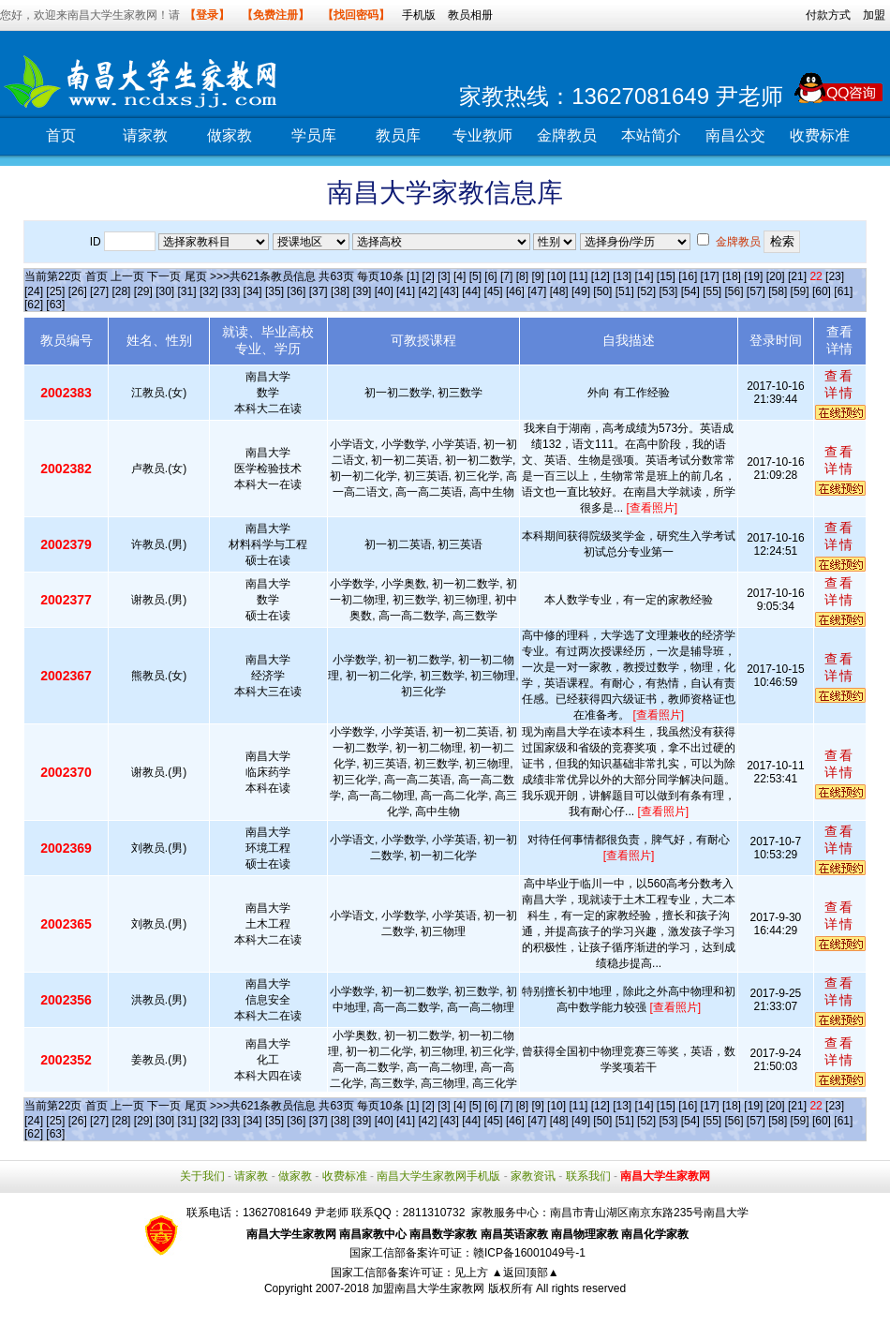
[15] (666, 276)
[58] (777, 291)
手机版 (419, 15)
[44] (471, 291)
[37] (318, 291)
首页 (61, 135)
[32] (209, 291)
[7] (506, 276)
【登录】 (207, 15)
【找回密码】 (356, 15)
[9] (537, 276)
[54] (690, 291)
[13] (622, 276)
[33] (230, 291)
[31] (187, 291)
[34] (253, 291)
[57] (756, 291)
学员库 (313, 135)
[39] (361, 291)
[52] (646, 291)
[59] (800, 291)
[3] (444, 276)
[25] (55, 291)
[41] (405, 291)
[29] (143, 291)
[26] (77, 291)
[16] (687, 276)
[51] (625, 291)
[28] (120, 291)
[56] (734, 291)
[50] (602, 291)
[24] (33, 291)
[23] (834, 276)
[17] (710, 276)
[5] (475, 276)
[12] (600, 276)
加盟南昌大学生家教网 (428, 1288)
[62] (33, 304)
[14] (644, 276)
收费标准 (820, 135)
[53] (668, 291)
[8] (522, 276)
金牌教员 (567, 135)
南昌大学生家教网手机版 (438, 1176)
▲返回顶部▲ (525, 1272)
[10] (556, 276)
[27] (99, 291)
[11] (578, 276)
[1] (413, 276)
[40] (384, 291)
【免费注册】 (275, 15)
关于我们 (202, 1176)
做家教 (229, 135)
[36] (296, 291)
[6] (490, 276)
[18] (731, 276)
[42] (427, 291)
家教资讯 (533, 1176)
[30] (165, 291)
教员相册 (470, 15)
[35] (274, 291)
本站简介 (651, 135)
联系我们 (588, 1176)
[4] (459, 276)
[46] (515, 291)
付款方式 (828, 15)
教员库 (398, 135)
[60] (821, 291)
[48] (559, 291)
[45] (493, 291)
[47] (536, 291)
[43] (449, 291)
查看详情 (839, 384)
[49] (580, 291)
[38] (340, 291)
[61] (843, 291)
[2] (429, 276)
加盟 (874, 15)
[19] (753, 276)
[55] (712, 291)
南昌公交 (735, 135)
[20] (775, 276)
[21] (797, 276)
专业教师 (482, 135)
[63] (55, 304)
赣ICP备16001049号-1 (529, 1252)
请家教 (145, 135)
